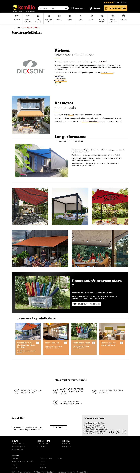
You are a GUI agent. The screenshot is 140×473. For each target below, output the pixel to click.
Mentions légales (24, 472)
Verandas (43, 468)
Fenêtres (15, 458)
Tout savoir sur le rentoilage (86, 304)
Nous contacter (17, 450)
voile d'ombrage (61, 80)
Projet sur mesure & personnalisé (31, 391)
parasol (58, 83)
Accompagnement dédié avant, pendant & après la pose (71, 391)
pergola (71, 114)
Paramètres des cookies (66, 472)
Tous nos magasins (18, 447)
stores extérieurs (107, 72)
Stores (42, 464)
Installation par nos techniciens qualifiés (71, 402)
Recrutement (42, 447)
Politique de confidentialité (44, 472)
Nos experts (66, 447)
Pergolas (15, 464)
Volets (60, 458)
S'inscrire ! (58, 428)
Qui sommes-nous (18, 443)
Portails (14, 468)
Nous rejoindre (43, 441)
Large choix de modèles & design (111, 391)
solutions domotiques (90, 121)
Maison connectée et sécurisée (22, 461)
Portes (42, 461)
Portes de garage (46, 458)
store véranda (60, 78)
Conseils (66, 441)
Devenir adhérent (43, 443)
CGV (13, 472)
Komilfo (15, 441)
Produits (15, 456)
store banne (59, 76)
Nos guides (66, 443)
